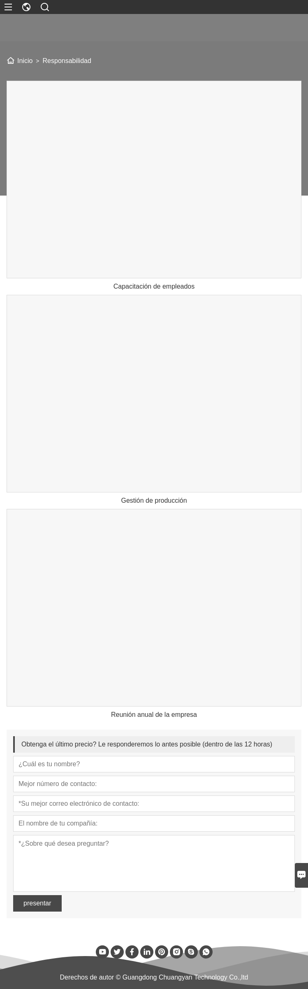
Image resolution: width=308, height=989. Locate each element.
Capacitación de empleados (154, 286)
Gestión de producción (154, 500)
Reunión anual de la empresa (154, 714)
